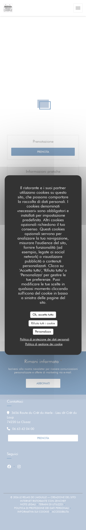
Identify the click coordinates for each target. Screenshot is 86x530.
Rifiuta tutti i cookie (43, 323)
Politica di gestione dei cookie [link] (44, 344)
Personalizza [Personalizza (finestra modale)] (43, 331)
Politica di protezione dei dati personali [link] (44, 339)
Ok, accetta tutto (43, 314)
